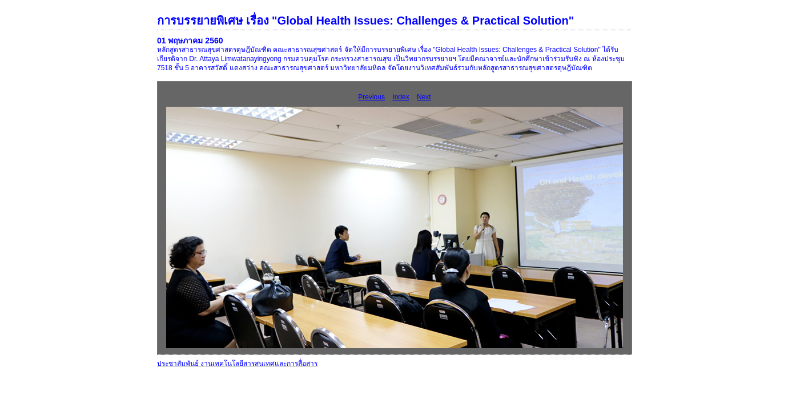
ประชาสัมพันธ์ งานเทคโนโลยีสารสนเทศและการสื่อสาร (237, 364)
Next (424, 97)
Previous (371, 97)
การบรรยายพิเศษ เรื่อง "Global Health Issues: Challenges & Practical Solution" (365, 20)
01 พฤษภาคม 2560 (190, 40)
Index (400, 97)
